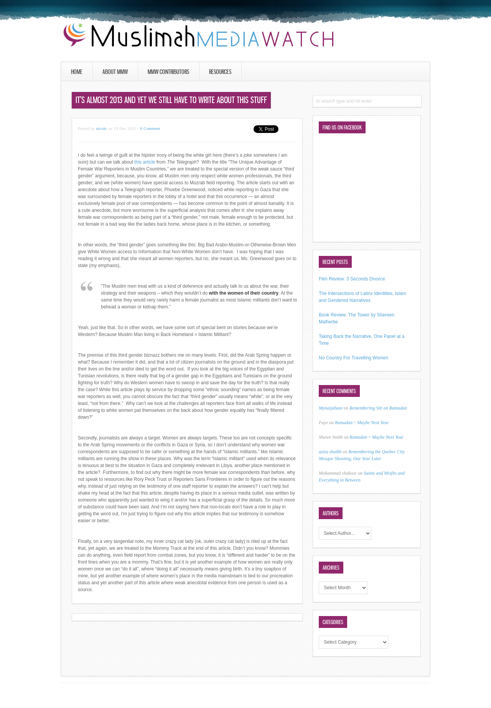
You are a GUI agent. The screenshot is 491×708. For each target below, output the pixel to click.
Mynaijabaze (331, 408)
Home (76, 71)
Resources (220, 71)
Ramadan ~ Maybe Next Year (362, 422)
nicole (101, 128)
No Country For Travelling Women (353, 358)
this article (145, 162)
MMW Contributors (168, 71)
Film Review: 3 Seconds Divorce (352, 279)
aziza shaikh (330, 451)
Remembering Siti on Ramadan (378, 408)
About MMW (115, 71)
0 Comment (150, 128)
